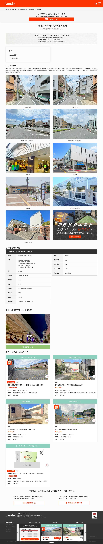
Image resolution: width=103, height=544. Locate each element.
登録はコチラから (51, 19)
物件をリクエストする (34, 522)
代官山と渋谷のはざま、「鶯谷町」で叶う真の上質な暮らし (25, 473)
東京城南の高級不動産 (11, 9)
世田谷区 (31, 9)
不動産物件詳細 (14, 58)
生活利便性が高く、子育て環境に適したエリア (69, 385)
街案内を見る (28, 347)
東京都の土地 (23, 9)
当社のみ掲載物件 (10, 522)
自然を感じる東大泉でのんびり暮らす (66, 429)
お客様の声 (55, 522)
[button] (100, 3)
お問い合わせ (79, 522)
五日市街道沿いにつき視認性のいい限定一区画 (21, 429)
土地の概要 (13, 55)
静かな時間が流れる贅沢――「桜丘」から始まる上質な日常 (25, 385)
